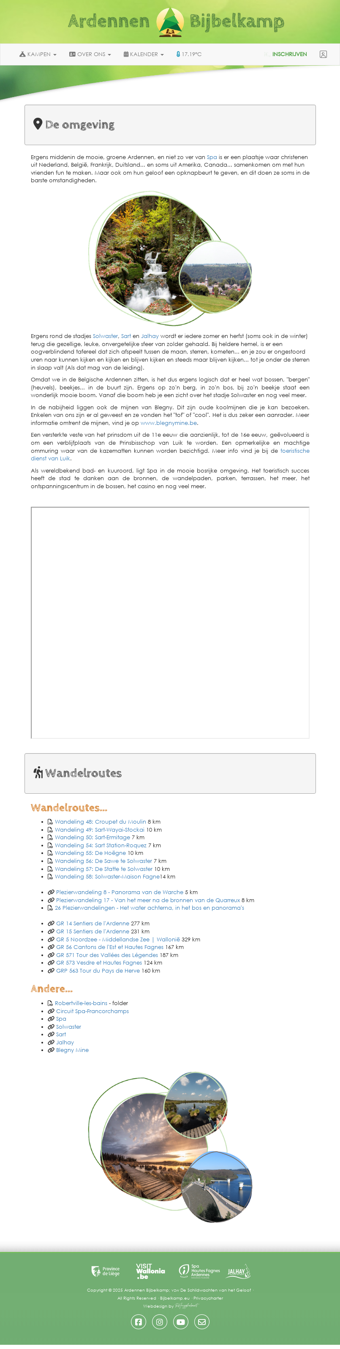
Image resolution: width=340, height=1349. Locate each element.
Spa (212, 157)
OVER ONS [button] (90, 54)
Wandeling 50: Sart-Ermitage (92, 837)
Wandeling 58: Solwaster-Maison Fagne (107, 876)
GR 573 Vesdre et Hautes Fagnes (99, 962)
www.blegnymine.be (169, 423)
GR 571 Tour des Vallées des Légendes (107, 955)
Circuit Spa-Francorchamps (92, 1011)
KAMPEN (38, 54)
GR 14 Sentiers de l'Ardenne (92, 923)
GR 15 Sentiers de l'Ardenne (93, 931)
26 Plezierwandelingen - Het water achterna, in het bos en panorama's (149, 907)
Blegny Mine (72, 1050)
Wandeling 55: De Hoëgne (90, 853)
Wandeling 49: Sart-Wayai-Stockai (99, 829)
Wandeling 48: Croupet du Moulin (100, 821)
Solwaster (105, 336)
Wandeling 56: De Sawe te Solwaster (103, 861)
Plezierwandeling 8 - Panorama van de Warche (119, 892)
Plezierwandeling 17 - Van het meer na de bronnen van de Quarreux (148, 900)
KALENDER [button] (144, 54)
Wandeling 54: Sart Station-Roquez (101, 845)
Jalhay (150, 336)
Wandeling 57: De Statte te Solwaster (103, 869)
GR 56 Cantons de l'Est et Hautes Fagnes (109, 947)
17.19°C (189, 54)
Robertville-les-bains (81, 1003)
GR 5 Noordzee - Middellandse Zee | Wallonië (118, 939)
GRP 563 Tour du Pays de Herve (98, 970)
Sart (126, 336)
